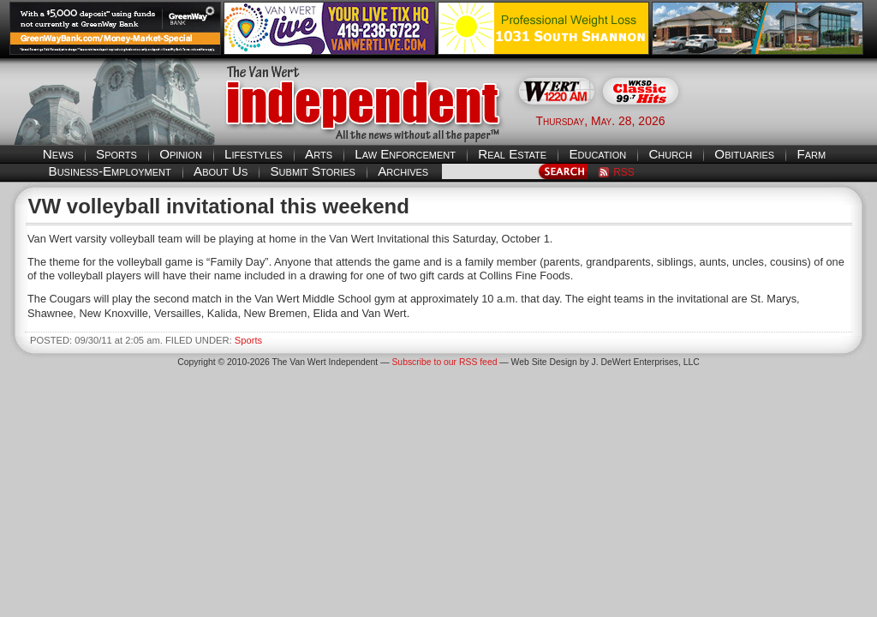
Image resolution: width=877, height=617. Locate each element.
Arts (318, 154)
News (58, 154)
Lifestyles (253, 154)
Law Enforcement (405, 154)
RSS (624, 172)
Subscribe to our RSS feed (444, 362)
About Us (221, 171)
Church (670, 154)
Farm (811, 154)
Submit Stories (312, 171)
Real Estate (512, 154)
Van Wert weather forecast (781, 120)
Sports (116, 154)
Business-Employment (110, 171)
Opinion (180, 154)
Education (597, 154)
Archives (403, 171)
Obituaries (744, 154)
